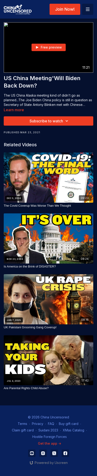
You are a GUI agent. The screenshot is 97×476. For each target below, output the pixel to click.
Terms (22, 424)
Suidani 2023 (48, 430)
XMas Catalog (73, 430)
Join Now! (65, 9)
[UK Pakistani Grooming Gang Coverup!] (48, 327)
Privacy (37, 424)
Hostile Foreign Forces (49, 437)
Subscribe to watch (50, 121)
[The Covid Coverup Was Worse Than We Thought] (48, 205)
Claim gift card (23, 430)
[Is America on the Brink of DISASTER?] (48, 266)
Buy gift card (68, 424)
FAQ (51, 424)
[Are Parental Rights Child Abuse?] (48, 388)
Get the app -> (49, 443)
